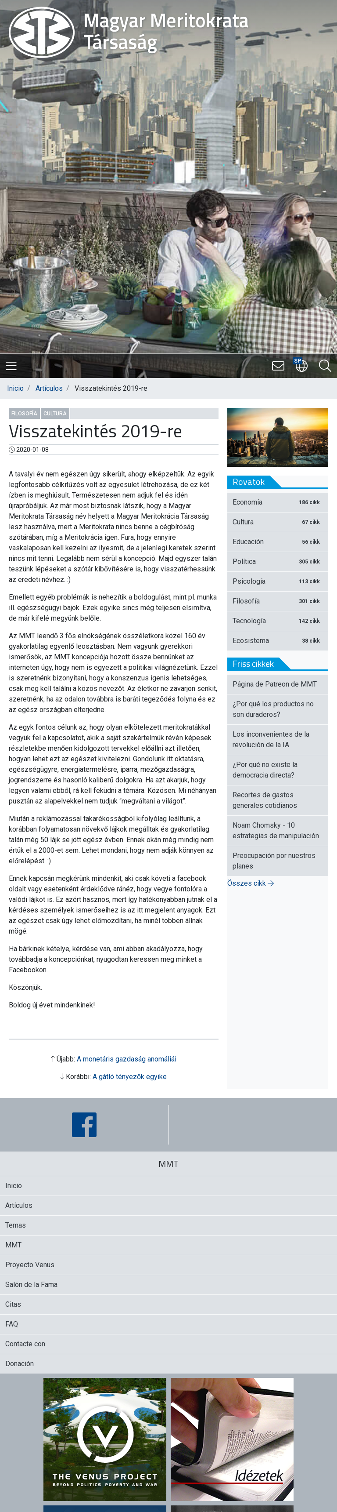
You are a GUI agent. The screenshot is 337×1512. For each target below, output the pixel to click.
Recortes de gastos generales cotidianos (265, 800)
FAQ (11, 1324)
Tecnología (278, 621)
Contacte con (25, 1344)
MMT (13, 1245)
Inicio (15, 388)
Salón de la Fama (31, 1284)
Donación (19, 1363)
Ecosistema (278, 640)
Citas (13, 1304)
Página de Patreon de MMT (275, 684)
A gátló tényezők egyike (130, 1076)
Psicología (278, 581)
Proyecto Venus (29, 1265)
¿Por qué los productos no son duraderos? (273, 709)
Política (278, 561)
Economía (278, 502)
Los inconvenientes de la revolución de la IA (271, 739)
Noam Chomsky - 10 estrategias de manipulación (276, 830)
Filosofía (24, 414)
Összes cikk (250, 883)
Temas (15, 1225)
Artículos (49, 388)
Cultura (55, 414)
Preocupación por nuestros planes (274, 860)
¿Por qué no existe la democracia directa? (265, 769)
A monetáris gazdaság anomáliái (126, 1059)
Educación (278, 542)
